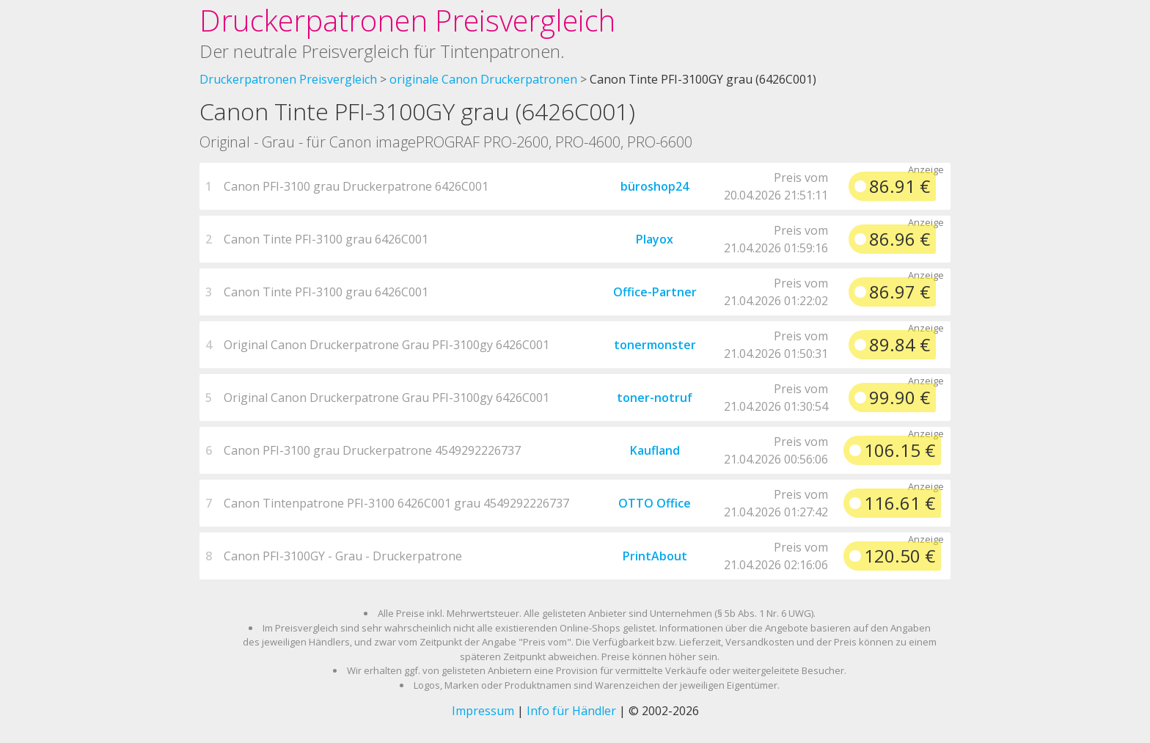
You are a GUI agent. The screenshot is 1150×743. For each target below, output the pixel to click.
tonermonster (655, 345)
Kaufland (655, 450)
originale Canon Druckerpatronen (483, 79)
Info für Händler (571, 711)
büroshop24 (654, 186)
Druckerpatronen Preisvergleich (407, 20)
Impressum (483, 711)
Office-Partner (655, 292)
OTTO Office (654, 503)
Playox (654, 239)
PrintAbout (655, 556)
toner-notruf (654, 397)
